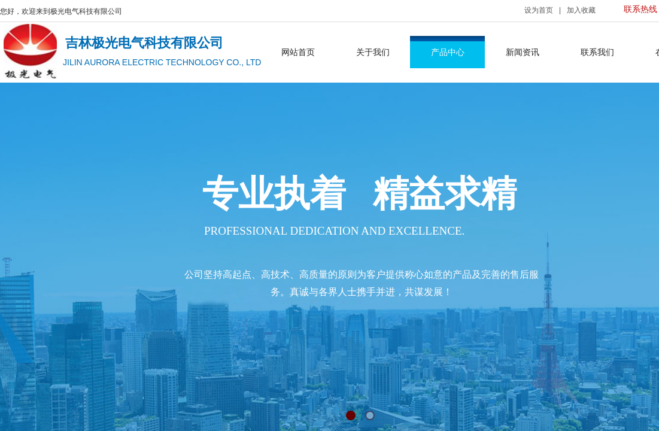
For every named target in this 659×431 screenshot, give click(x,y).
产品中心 (447, 52)
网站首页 (298, 52)
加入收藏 (581, 10)
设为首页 (538, 10)
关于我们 (373, 52)
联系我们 (597, 52)
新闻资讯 (522, 52)
